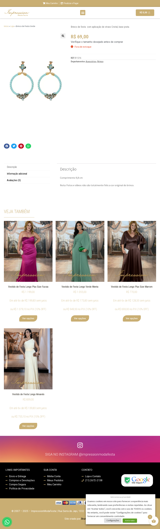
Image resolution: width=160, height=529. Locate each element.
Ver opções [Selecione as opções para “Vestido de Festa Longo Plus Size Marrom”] (132, 318)
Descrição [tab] (12, 166)
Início (6, 26)
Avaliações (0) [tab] (14, 180)
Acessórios (91, 61)
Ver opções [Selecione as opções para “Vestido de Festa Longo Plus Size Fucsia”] (28, 318)
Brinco (100, 61)
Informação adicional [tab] (17, 173)
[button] (82, 12)
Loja (12, 26)
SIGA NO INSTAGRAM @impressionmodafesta (80, 454)
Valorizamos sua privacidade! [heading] (120, 497)
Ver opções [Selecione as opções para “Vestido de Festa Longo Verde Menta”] (80, 318)
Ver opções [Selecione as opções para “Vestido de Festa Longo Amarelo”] (28, 426)
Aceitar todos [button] (130, 520)
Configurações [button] (113, 520)
